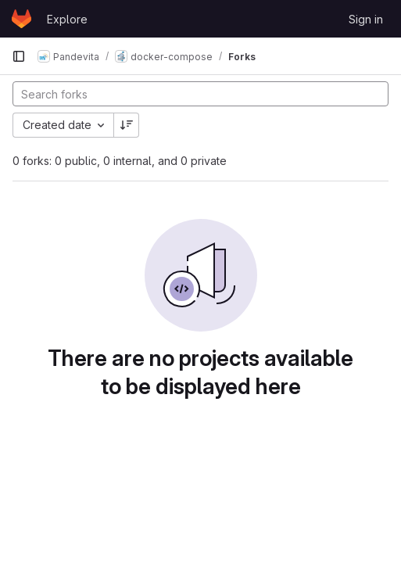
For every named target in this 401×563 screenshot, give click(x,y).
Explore (67, 19)
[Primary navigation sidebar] (18, 56)
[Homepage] (21, 18)
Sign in (366, 19)
